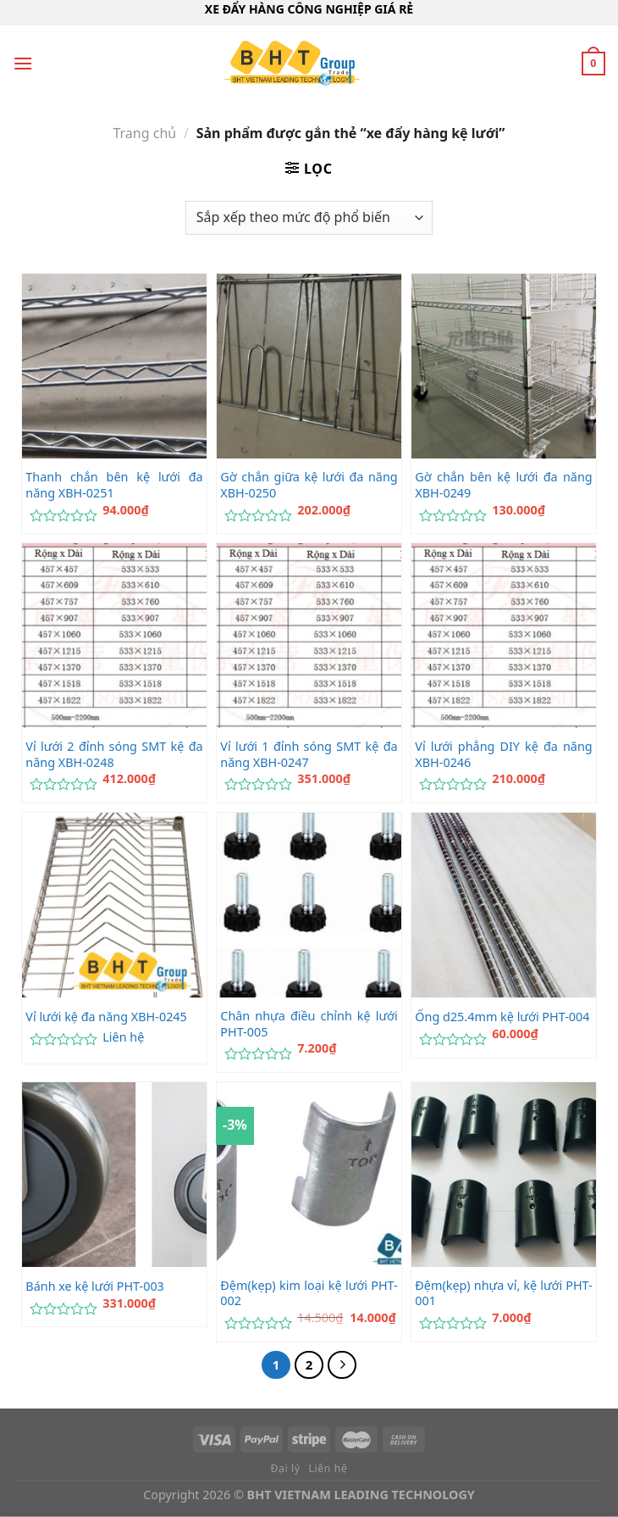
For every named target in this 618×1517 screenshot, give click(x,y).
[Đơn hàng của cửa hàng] (309, 218)
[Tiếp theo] (342, 1365)
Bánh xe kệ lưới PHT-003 (94, 1286)
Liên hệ (123, 1037)
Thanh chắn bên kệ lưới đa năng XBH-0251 (113, 485)
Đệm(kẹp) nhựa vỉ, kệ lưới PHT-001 (503, 1293)
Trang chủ (144, 133)
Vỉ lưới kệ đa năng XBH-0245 (106, 1017)
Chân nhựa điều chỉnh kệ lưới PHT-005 (308, 1024)
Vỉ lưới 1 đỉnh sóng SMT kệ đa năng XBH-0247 (308, 754)
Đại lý (286, 1468)
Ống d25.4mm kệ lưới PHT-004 (502, 1017)
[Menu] (23, 63)
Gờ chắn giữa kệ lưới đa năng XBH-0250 (308, 485)
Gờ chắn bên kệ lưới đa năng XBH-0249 (503, 485)
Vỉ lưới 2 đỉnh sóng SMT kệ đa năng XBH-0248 (113, 754)
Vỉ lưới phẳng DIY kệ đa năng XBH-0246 (503, 754)
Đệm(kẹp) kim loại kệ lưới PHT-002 (308, 1293)
